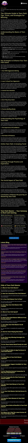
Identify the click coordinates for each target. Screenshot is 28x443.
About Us (12, 433)
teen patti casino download (11, 428)
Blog (5, 8)
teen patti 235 (18, 428)
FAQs (20, 433)
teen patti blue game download (17, 431)
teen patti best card (17, 429)
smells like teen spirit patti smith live (10, 431)
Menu (24, 3)
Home (2, 8)
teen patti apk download (11, 429)
